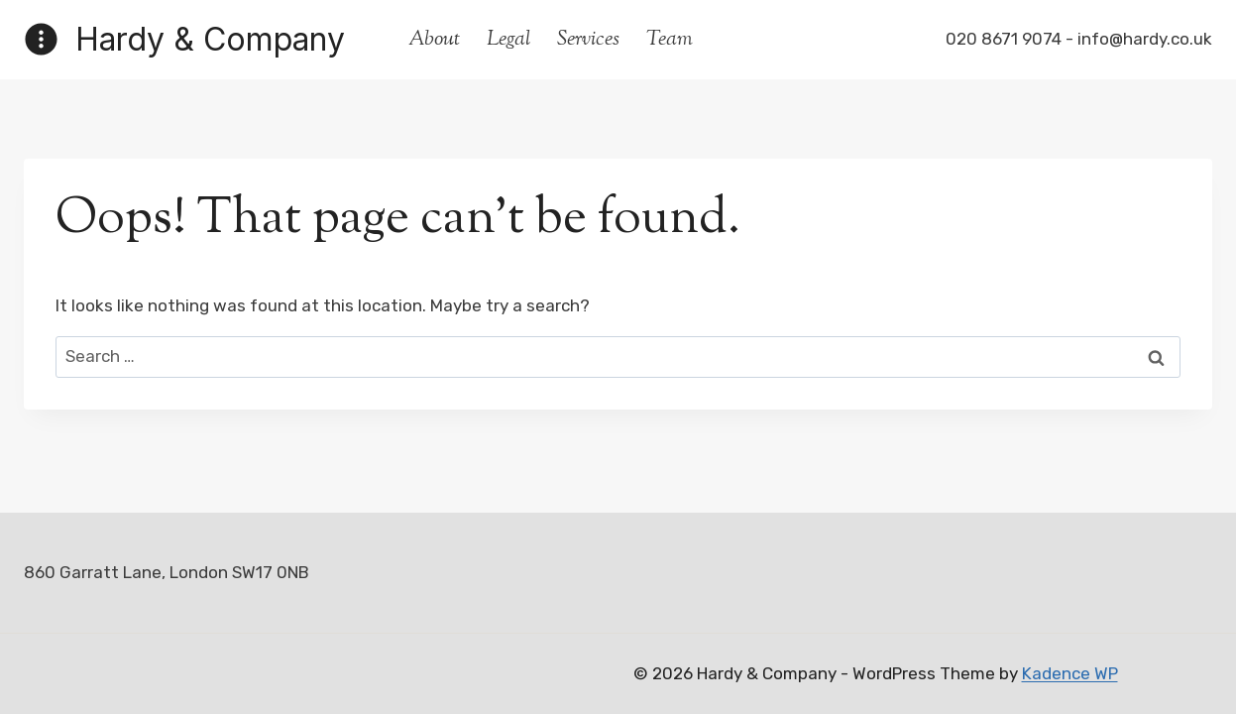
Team (669, 40)
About (434, 40)
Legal (508, 40)
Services (588, 40)
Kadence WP (1070, 673)
